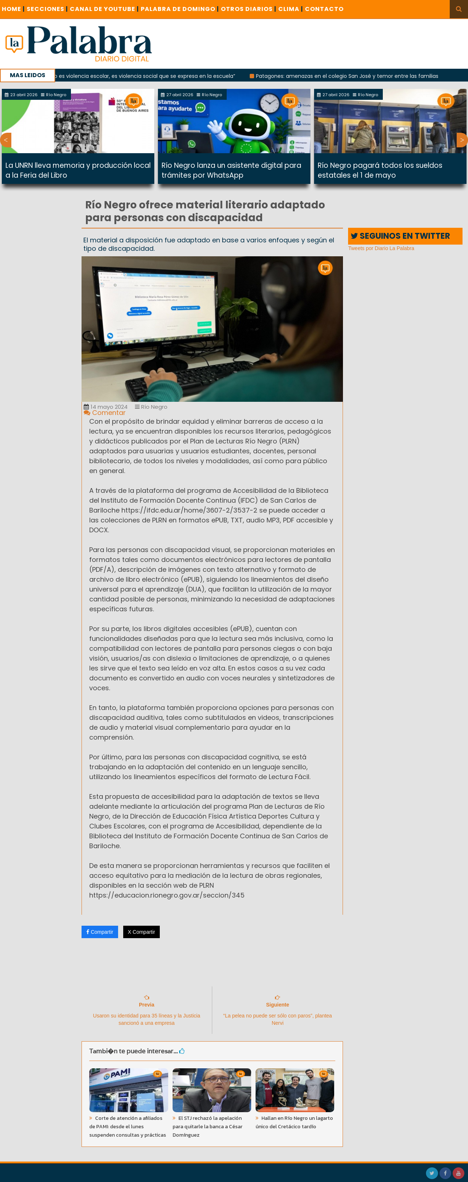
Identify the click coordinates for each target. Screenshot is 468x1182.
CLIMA (290, 9)
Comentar (105, 412)
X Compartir (141, 932)
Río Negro (151, 407)
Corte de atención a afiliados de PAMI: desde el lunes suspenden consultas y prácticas (127, 1126)
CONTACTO (324, 9)
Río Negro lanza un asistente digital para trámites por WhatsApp (231, 170)
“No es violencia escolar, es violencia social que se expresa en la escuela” (148, 76)
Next (462, 140)
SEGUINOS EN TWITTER (400, 236)
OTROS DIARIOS (248, 9)
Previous (5, 140)
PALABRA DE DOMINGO (180, 9)
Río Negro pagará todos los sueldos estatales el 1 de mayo (380, 170)
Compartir (99, 932)
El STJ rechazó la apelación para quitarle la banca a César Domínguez (207, 1126)
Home (13, 9)
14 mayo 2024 (106, 407)
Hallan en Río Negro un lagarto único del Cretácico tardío (294, 1122)
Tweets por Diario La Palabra (381, 248)
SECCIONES (47, 9)
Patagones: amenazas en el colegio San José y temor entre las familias (353, 76)
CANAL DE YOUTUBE (104, 9)
